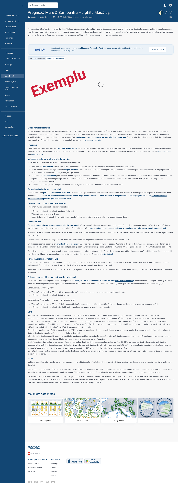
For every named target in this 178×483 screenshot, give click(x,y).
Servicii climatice (35, 467)
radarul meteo (37, 154)
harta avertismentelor (125, 280)
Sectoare (32, 471)
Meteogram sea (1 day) (37, 58)
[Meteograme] (46, 410)
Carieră (54, 467)
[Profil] (165, 5)
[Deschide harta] (56, 5)
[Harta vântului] (83, 410)
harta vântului (107, 254)
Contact (54, 471)
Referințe (55, 463)
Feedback (55, 475)
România (49, 17)
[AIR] (156, 410)
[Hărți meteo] (119, 410)
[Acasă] (10, 5)
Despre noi (56, 458)
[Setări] (171, 5)
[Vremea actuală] (165, 14)
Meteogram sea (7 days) (56, 58)
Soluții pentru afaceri (37, 458)
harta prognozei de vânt (92, 140)
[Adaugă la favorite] (113, 12)
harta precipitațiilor (165, 151)
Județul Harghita (38, 17)
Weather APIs (34, 463)
